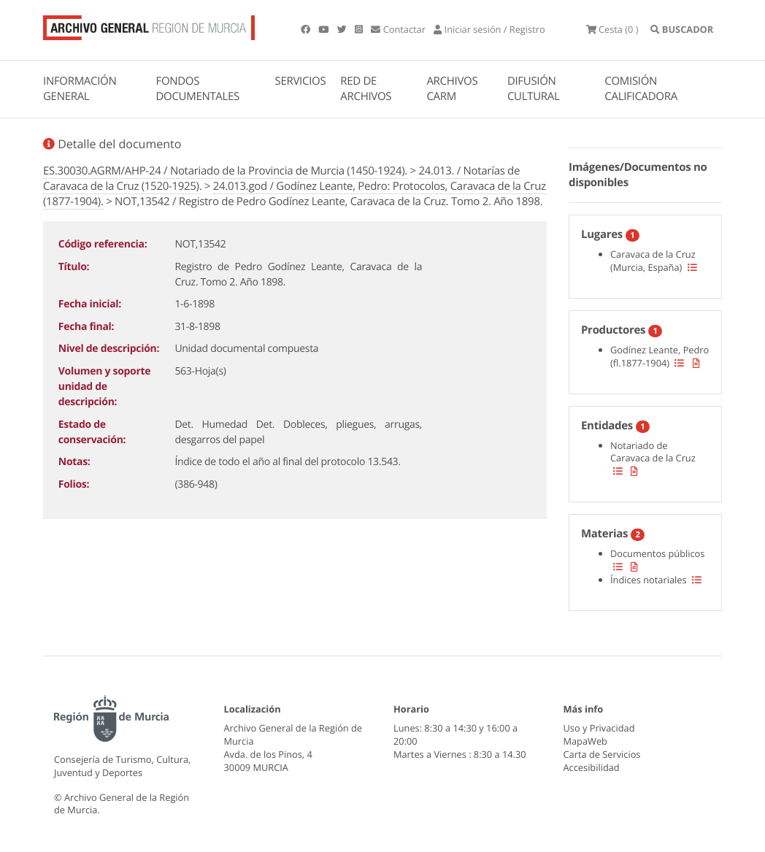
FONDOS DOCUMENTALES (197, 89)
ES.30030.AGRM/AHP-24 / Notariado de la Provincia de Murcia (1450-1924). (225, 171)
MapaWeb (585, 741)
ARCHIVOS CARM (451, 89)
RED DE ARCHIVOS (365, 89)
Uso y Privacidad (599, 727)
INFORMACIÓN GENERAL (79, 89)
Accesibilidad (592, 767)
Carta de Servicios (602, 754)
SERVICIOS (300, 81)
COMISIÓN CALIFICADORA (640, 89)
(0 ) (612, 29)
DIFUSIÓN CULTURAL (533, 89)
